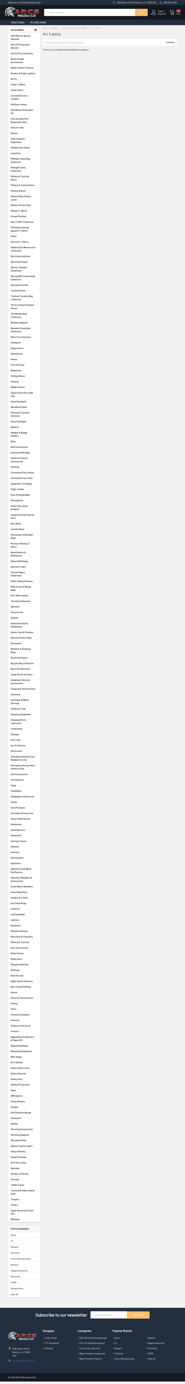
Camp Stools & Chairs (22, 677)
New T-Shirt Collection (24, 224)
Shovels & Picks (24, 1143)
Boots (24, 81)
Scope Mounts (24, 1104)
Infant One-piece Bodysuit (24, 510)
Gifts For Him (24, 130)
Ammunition (24, 356)
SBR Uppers (24, 1098)
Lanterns (24, 911)
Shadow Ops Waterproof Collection (24, 252)
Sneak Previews (24, 1159)
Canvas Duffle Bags (24, 455)
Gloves (24, 136)
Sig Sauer (15, 1255)
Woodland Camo (24, 409)
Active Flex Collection (24, 56)
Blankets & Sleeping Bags (24, 653)
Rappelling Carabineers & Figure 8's (24, 1041)
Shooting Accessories (24, 1131)
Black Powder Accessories (24, 63)
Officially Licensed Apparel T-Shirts (24, 232)
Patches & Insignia (24, 1017)
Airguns (24, 620)
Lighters (24, 922)
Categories (17, 32)
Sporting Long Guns (24, 258)
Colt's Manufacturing (20, 1261)
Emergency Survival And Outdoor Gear (24, 770)
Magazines (24, 373)
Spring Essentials (24, 287)
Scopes (24, 1109)
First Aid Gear (24, 367)
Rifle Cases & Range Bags (24, 591)
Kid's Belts (24, 526)
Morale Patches (24, 219)
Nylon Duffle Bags (24, 564)
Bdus (24, 444)
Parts (24, 1011)
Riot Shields (24, 1065)
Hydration (24, 866)
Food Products (24, 810)
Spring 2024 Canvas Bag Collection (24, 280)
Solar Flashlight (24, 424)
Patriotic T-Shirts (24, 244)
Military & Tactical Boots (24, 181)
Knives (24, 362)
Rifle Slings (24, 1059)
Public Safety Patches (24, 583)
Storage (24, 1182)
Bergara (14, 1249)
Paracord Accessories (24, 1000)
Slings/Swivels (24, 1154)
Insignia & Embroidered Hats (24, 519)
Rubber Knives (24, 389)
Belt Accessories (24, 449)
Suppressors (24, 350)
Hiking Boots (24, 503)
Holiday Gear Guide (24, 150)
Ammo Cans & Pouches (24, 635)
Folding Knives (24, 378)
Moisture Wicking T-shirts (24, 548)
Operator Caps (24, 569)
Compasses (24, 731)
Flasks (24, 804)
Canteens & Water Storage (24, 704)
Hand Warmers (18, 832)
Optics (24, 995)
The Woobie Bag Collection (24, 318)
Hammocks (16, 827)
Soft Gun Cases (24, 1165)
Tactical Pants (24, 293)
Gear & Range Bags (24, 497)
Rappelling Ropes (24, 1048)
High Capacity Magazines (24, 143)
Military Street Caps (24, 207)
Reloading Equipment (24, 1054)
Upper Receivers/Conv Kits (24, 1215)
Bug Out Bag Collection (24, 666)
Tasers (24, 1207)
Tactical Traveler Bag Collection (24, 300)
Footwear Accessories (24, 815)
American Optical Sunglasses (24, 628)
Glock (13, 1237)
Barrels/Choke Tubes (24, 640)
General (24, 384)
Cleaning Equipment (24, 717)
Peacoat (24, 1022)
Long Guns (24, 156)
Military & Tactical (24, 944)
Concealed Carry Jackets (24, 100)
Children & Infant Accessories (24, 462)
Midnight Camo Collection (24, 172)
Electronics (24, 753)
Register (159, 15)
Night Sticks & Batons (24, 984)
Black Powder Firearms (24, 70)
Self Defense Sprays (24, 1115)
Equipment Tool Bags (24, 486)
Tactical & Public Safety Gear (24, 1195)
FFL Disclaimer (38, 25)
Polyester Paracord (24, 1028)
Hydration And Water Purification (24, 873)
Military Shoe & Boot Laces (24, 200)
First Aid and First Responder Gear (24, 123)
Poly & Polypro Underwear (24, 577)
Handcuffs (24, 838)
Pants (24, 239)
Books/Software (24, 660)
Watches (24, 609)
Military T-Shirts (24, 213)
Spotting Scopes (24, 264)
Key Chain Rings (24, 906)
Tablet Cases (24, 1187)
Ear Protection (18, 748)
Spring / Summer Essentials (24, 272)
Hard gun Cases (24, 843)
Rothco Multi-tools (24, 1070)
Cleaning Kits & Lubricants (24, 724)
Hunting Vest (24, 860)
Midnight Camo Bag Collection (24, 163)
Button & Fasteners (24, 671)
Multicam (24, 972)
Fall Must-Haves (24, 107)
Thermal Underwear (24, 603)
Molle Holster (24, 956)
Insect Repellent (19, 894)
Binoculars (24, 646)
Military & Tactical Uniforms (24, 417)
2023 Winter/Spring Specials (24, 40)
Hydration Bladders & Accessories (24, 882)
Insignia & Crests (24, 900)
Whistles (24, 1222)
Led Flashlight (24, 917)
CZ (12, 1243)
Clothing (24, 469)
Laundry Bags (17, 531)
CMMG (13, 1285)
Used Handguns (24, 404)
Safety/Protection (24, 1087)
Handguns (24, 345)
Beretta (14, 1267)
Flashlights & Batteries (24, 799)
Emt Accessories (24, 777)
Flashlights (24, 793)
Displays (24, 737)
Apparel (24, 429)
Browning (15, 1279)
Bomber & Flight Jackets (24, 76)
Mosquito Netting (24, 967)
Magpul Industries (19, 1273)
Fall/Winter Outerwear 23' (24, 114)
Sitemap (49, 1350)
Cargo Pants (24, 92)
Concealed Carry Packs (24, 475)
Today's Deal (18, 25)
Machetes (24, 928)
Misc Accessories (24, 950)
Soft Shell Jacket (24, 598)
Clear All (170, 45)
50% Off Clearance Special (24, 49)
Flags (24, 788)
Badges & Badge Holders (24, 437)
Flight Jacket (24, 491)
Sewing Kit (24, 1120)
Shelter (24, 1126)
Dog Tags (24, 742)
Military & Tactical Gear (24, 187)
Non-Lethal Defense (24, 989)
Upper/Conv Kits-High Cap (24, 397)
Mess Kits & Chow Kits (24, 939)
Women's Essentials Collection (24, 332)
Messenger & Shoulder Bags (24, 539)
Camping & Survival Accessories (24, 684)
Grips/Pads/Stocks (24, 821)
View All (14, 1296)
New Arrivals (24, 978)
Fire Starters (24, 782)
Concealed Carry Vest (24, 480)
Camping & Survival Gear (24, 691)
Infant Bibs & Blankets (24, 889)
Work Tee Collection (24, 339)
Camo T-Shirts (24, 87)
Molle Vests (24, 961)
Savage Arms (17, 1291)
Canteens (24, 697)
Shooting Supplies (24, 1137)
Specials (24, 1171)
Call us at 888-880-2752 (23, 1363)
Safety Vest (24, 1081)
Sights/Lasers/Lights (24, 1148)
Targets (24, 1202)
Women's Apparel (24, 325)
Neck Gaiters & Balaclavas (24, 557)
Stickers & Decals (24, 1176)
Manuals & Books (24, 933)
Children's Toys (24, 711)
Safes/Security (24, 1076)
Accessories (24, 615)
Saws (24, 1093)
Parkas (24, 1006)
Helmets (24, 849)
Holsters (24, 855)
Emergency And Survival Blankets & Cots (24, 761)
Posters (15, 1034)
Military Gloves (24, 193)
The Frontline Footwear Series (24, 309)
